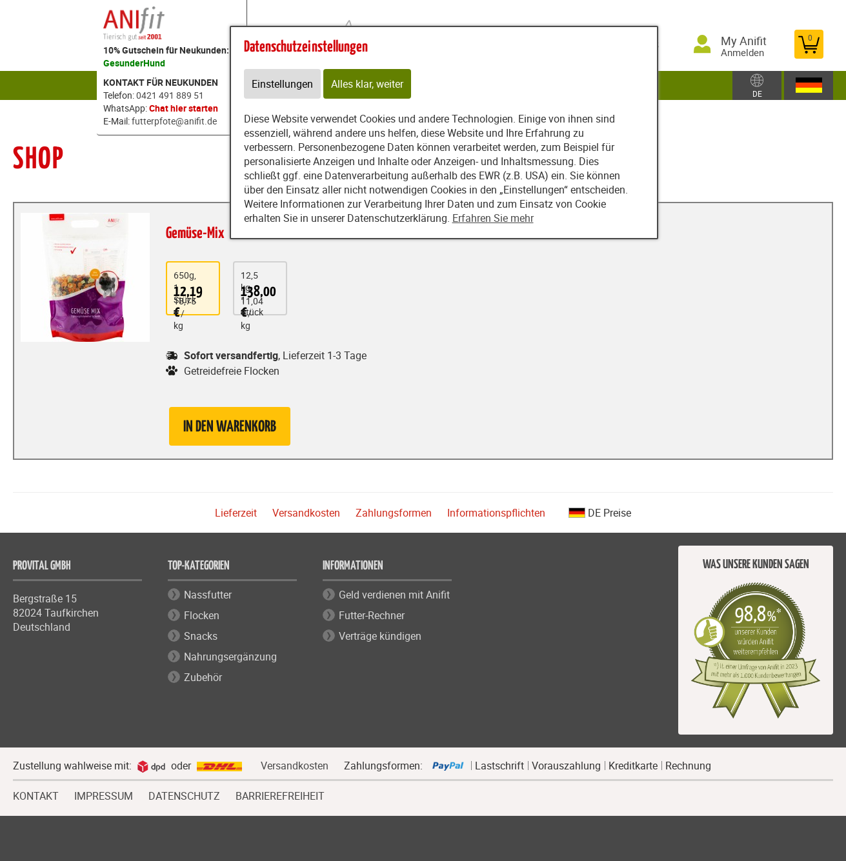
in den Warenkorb (229, 427)
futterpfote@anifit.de (174, 121)
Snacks (200, 636)
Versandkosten (306, 513)
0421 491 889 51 (170, 95)
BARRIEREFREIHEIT (280, 796)
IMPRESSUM (103, 794)
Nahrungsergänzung (230, 656)
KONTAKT (36, 794)
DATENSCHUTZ (184, 794)
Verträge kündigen (380, 636)
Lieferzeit (236, 513)
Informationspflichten (496, 513)
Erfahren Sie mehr (493, 218)
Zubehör (203, 677)
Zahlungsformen (394, 513)
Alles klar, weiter (367, 84)
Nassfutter (208, 595)
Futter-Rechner (372, 615)
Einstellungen (282, 84)
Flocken (201, 615)
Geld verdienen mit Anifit (394, 595)
